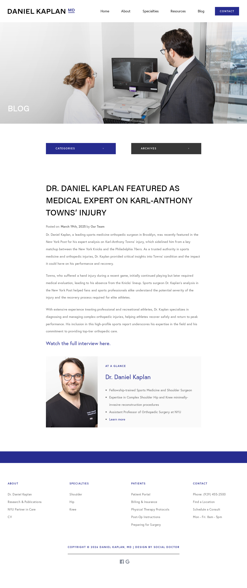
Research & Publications (25, 502)
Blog (201, 11)
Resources (178, 11)
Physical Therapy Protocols (150, 509)
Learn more (117, 419)
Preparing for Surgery (146, 524)
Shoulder (75, 494)
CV (10, 517)
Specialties (151, 11)
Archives (148, 148)
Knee (72, 509)
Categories (65, 148)
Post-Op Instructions (145, 517)
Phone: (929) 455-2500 (209, 494)
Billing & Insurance (144, 502)
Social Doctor (166, 547)
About (125, 11)
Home (105, 11)
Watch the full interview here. (78, 343)
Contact (227, 11)
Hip (71, 502)
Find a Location (204, 502)
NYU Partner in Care (22, 509)
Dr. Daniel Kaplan (20, 494)
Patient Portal (140, 494)
